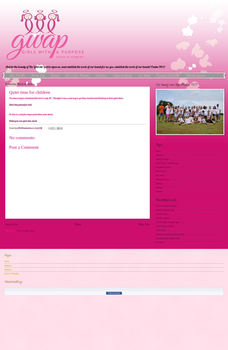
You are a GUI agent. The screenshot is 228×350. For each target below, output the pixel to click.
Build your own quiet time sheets (23, 121)
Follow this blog (114, 293)
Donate (55, 76)
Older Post (144, 224)
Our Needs (144, 76)
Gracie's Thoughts (11, 273)
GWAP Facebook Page (165, 210)
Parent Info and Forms (165, 226)
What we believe (122, 76)
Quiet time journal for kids (20, 104)
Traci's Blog (161, 230)
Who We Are (17, 76)
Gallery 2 (159, 187)
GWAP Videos (162, 214)
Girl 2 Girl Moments (77, 76)
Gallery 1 (159, 183)
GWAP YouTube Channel (166, 206)
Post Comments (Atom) (25, 230)
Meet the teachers (162, 179)
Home (78, 224)
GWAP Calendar (163, 218)
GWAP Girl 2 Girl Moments (167, 163)
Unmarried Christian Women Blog (170, 234)
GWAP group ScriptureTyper (168, 222)
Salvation (101, 76)
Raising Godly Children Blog (168, 238)
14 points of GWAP (167, 76)
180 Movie (160, 242)
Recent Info (38, 76)
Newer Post (11, 224)
